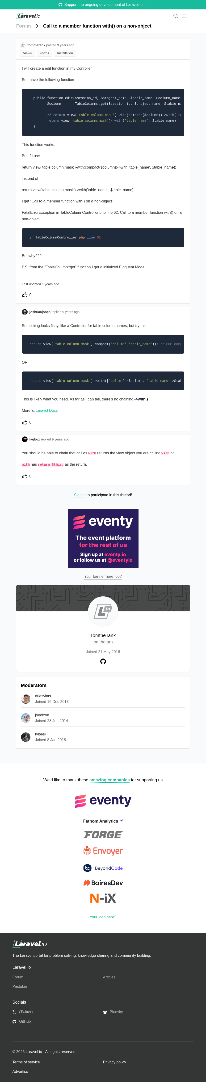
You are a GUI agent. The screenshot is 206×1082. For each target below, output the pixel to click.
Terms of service (26, 1062)
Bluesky (113, 1012)
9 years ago (71, 312)
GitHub (22, 1021)
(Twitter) (23, 1012)
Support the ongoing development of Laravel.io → (103, 5)
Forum (23, 25)
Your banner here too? (103, 576)
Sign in (80, 495)
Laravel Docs (47, 410)
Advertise (20, 1072)
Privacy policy (114, 1062)
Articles (109, 977)
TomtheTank (103, 639)
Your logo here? (103, 917)
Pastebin (20, 987)
